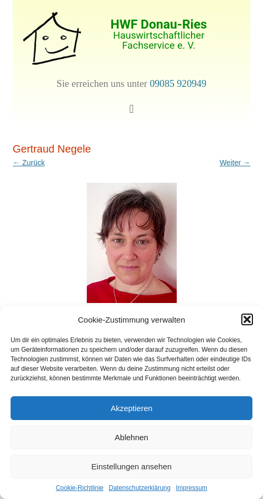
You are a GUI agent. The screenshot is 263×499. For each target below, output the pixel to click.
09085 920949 (178, 83)
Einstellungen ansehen (132, 466)
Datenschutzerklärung (139, 488)
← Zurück (29, 162)
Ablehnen (131, 437)
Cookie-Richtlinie (79, 488)
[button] (247, 319)
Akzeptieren (131, 408)
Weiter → (235, 162)
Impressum (191, 488)
